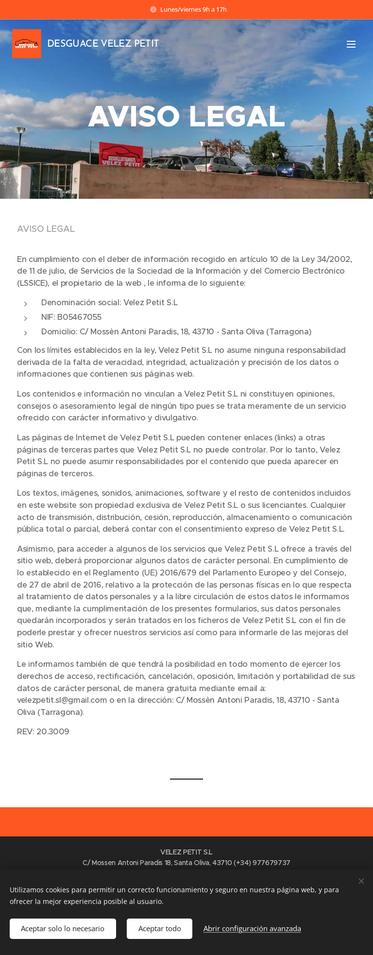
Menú (351, 44)
